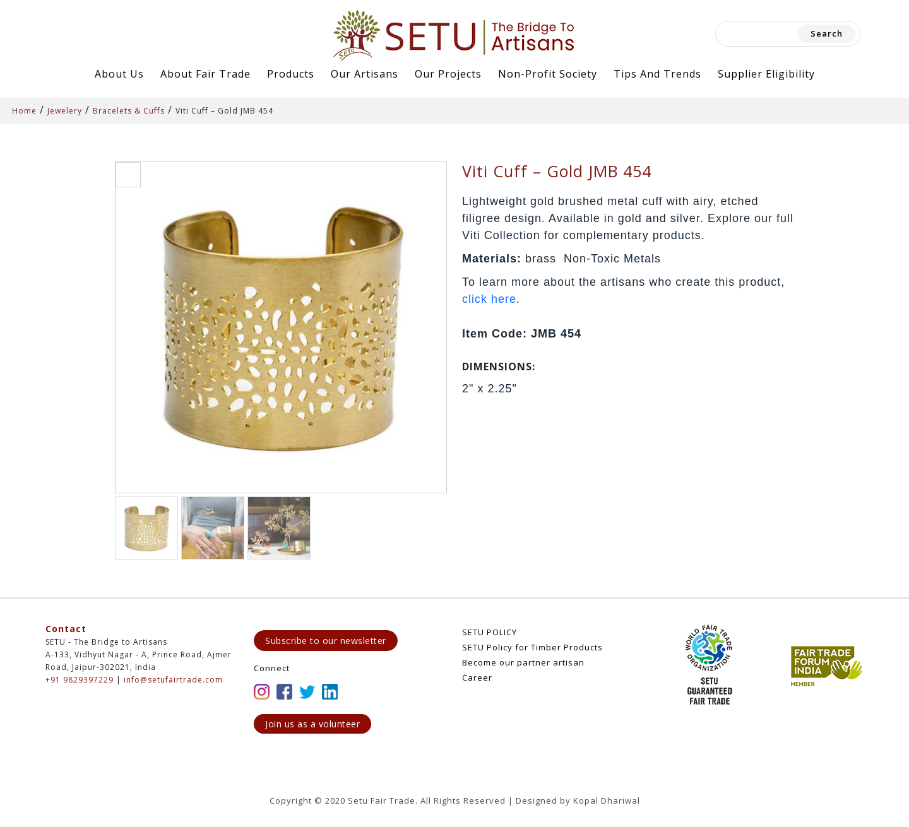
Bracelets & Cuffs (129, 110)
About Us (119, 74)
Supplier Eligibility (766, 74)
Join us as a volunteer (312, 724)
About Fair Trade (205, 74)
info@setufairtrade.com (173, 679)
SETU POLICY (489, 632)
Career (477, 677)
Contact (65, 629)
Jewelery (64, 110)
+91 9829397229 (79, 679)
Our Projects (448, 74)
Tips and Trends (657, 74)
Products (290, 74)
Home (24, 110)
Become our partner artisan (523, 662)
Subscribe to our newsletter (325, 641)
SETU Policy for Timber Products (532, 647)
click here (489, 299)
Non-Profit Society (547, 74)
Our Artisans (364, 74)
